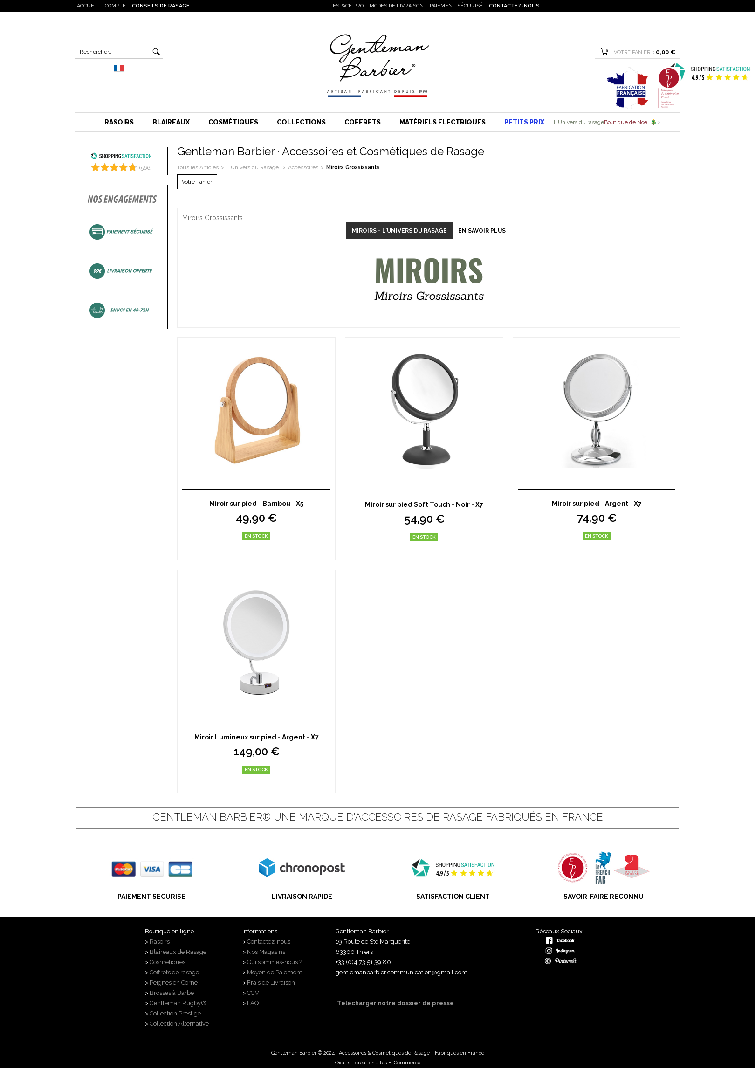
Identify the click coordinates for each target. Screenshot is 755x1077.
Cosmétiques (233, 122)
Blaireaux (171, 122)
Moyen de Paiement (274, 972)
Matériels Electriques (442, 122)
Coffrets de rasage (175, 972)
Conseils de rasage (161, 6)
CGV (253, 992)
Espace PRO (348, 6)
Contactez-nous (514, 6)
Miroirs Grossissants (353, 167)
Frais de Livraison (271, 982)
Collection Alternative (179, 1023)
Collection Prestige (175, 1013)
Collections (301, 122)
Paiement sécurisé (456, 6)
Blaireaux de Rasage (178, 951)
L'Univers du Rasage (253, 167)
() (145, 168)
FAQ (253, 1003)
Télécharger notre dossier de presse (395, 1003)
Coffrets (362, 122)
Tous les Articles (198, 167)
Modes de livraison (397, 6)
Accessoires (303, 167)
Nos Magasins (266, 951)
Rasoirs (119, 122)
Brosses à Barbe (172, 992)
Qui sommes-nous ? (275, 962)
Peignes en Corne (174, 982)
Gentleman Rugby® (178, 1003)
